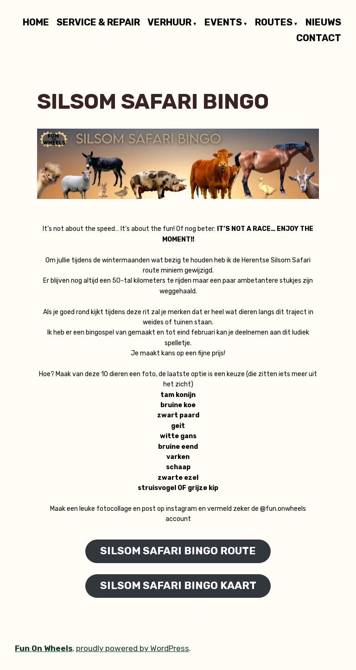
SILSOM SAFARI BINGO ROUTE (178, 551)
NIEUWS (323, 23)
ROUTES (273, 23)
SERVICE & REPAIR (98, 23)
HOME (36, 23)
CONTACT (318, 37)
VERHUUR (169, 23)
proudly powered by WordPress (132, 648)
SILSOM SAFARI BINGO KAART (178, 585)
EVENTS (223, 23)
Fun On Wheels (43, 648)
